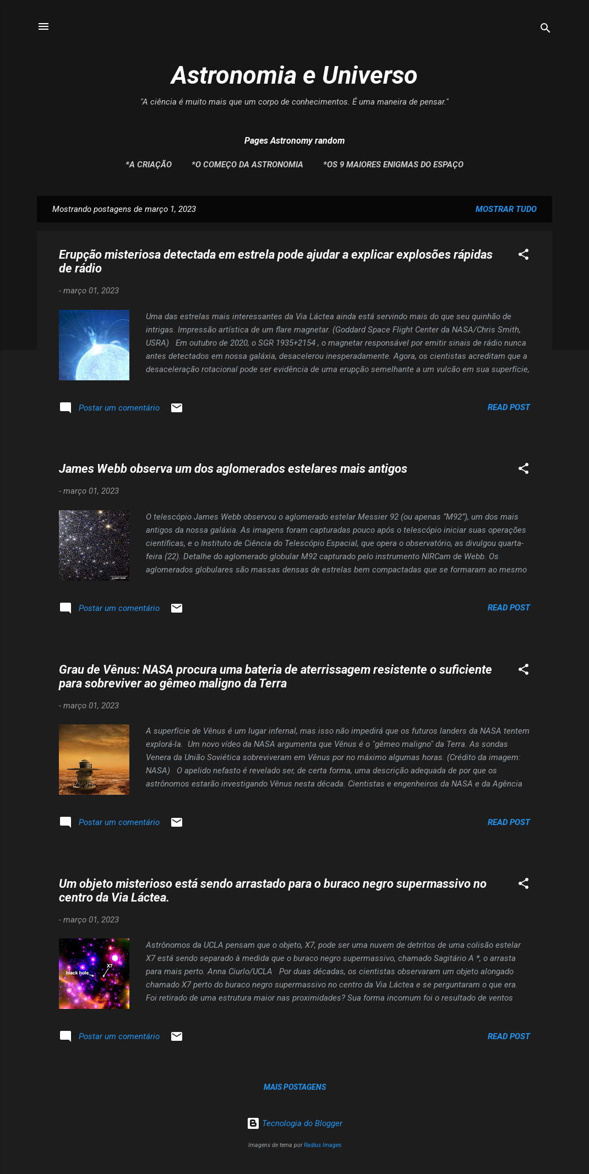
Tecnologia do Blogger (294, 1123)
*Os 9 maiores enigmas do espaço (393, 165)
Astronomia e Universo (294, 75)
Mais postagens (295, 1087)
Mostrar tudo (506, 209)
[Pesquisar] (545, 30)
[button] (523, 256)
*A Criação (149, 165)
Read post (509, 407)
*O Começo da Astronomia (247, 165)
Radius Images (322, 1145)
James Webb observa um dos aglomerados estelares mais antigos (233, 469)
